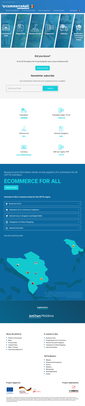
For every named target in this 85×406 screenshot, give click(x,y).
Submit (50, 88)
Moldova (48, 361)
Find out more (42, 68)
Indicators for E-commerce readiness (22, 210)
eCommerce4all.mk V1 (15, 343)
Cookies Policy (12, 339)
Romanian (74, 11)
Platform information (15, 332)
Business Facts (13, 204)
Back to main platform (8, 2)
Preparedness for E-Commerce (56, 334)
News (10, 334)
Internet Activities (54, 222)
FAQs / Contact (13, 341)
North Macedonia (51, 365)
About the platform (12, 11)
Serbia (48, 368)
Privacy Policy (12, 336)
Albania (48, 354)
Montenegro (50, 363)
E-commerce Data (28, 11)
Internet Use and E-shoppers (55, 336)
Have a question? (44, 11)
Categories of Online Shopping (19, 222)
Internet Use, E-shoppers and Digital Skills (24, 216)
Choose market (58, 11)
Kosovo (48, 358)
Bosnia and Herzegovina (53, 356)
